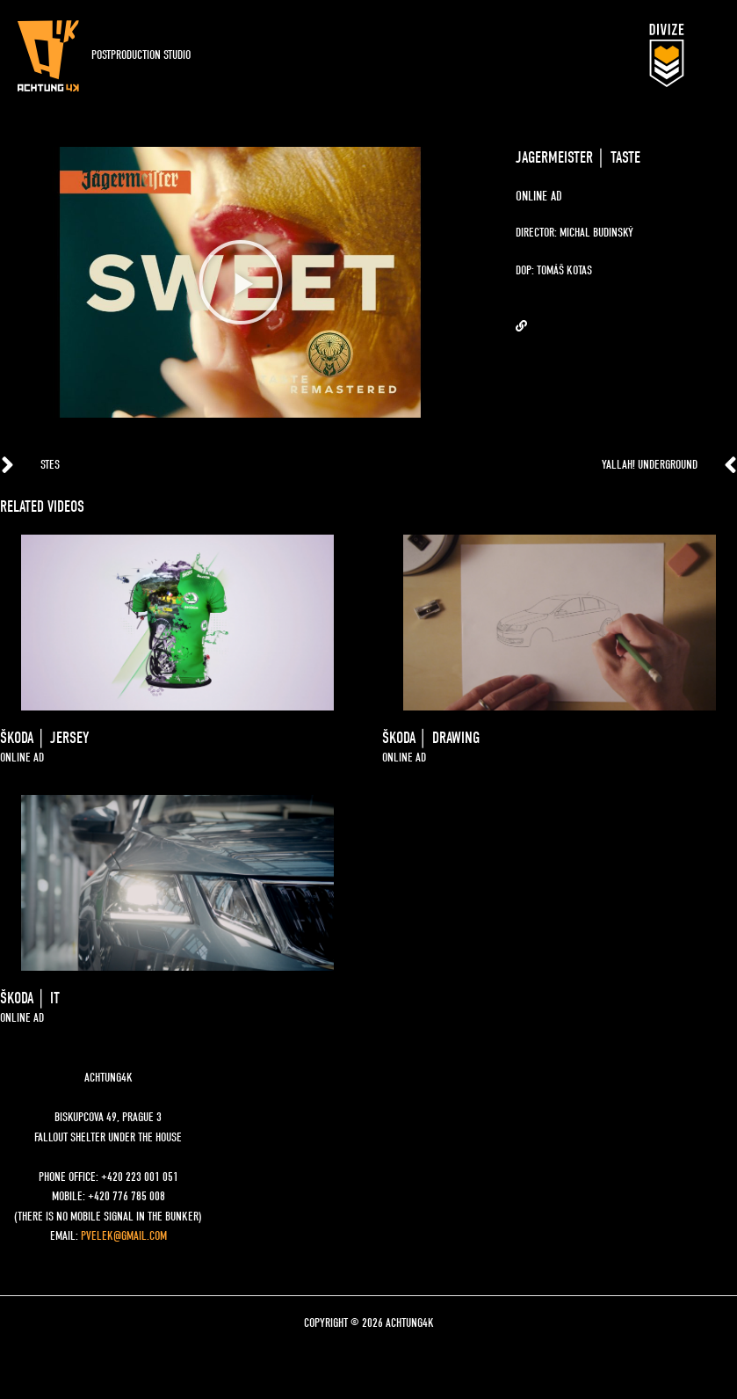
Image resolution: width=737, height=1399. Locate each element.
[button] (241, 282)
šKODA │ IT (30, 998)
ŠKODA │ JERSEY (44, 738)
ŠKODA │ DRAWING (431, 738)
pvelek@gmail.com (124, 1236)
